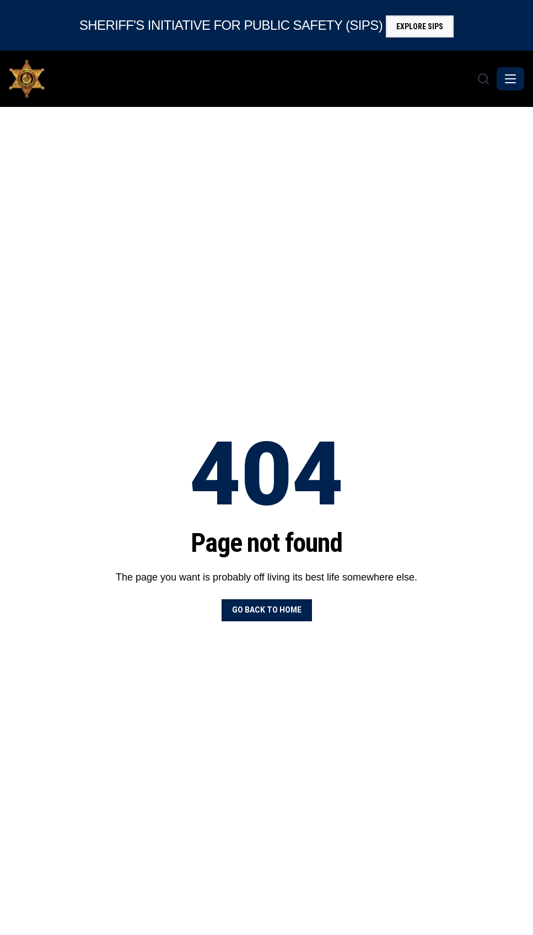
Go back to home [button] (267, 609)
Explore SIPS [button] (419, 26)
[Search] (483, 79)
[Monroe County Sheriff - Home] (242, 79)
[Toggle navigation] (510, 78)
